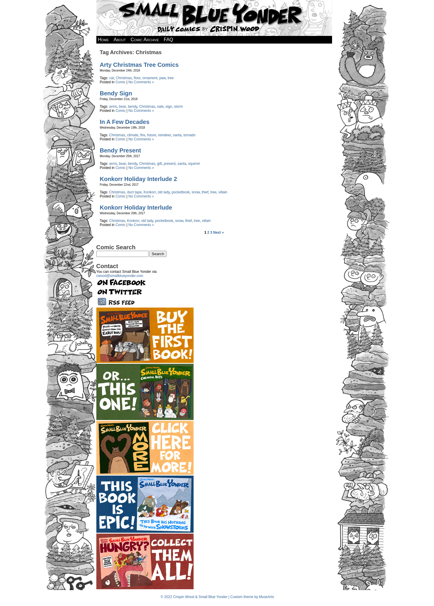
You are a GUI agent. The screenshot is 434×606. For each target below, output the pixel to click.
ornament (149, 78)
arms (113, 106)
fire (142, 135)
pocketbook (180, 192)
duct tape (134, 192)
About (120, 39)
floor (137, 78)
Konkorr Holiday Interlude (136, 207)
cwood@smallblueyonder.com (119, 276)
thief (205, 192)
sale (160, 106)
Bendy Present (120, 150)
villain (222, 192)
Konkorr (149, 192)
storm (178, 106)
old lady (163, 192)
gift (159, 164)
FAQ (168, 39)
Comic (120, 82)
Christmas (124, 78)
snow (196, 192)
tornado (190, 135)
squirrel (193, 164)
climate (132, 135)
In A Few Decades (125, 122)
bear (122, 106)
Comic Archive (145, 39)
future (151, 135)
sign (169, 106)
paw (162, 78)
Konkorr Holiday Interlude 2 (138, 179)
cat (111, 78)
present (170, 164)
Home (103, 39)
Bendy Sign (116, 93)
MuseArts (266, 597)
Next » (218, 232)
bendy (132, 106)
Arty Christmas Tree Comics (139, 65)
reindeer (164, 135)
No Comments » (141, 82)
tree (171, 78)
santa (177, 135)
